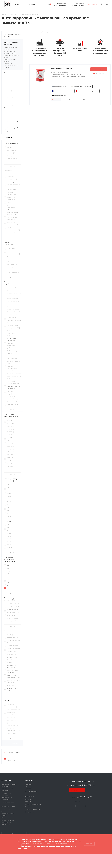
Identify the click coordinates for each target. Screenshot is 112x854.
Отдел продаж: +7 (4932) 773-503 (81, 785)
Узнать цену (99, 69)
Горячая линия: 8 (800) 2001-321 (81, 781)
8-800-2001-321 (60, 5)
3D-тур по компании (31, 791)
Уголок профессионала (32, 809)
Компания (29, 780)
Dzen (85, 806)
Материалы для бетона (13, 98)
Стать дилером (29, 794)
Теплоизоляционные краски (11, 114)
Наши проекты (29, 796)
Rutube (75, 806)
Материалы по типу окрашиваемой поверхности (13, 129)
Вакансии (28, 801)
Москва (22, 833)
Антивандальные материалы (10, 82)
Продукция (6, 780)
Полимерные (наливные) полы (13, 90)
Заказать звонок (77, 790)
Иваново (5, 833)
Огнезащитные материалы (9, 74)
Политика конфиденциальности (76, 801)
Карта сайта (5, 846)
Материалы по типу (13, 121)
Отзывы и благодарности (33, 804)
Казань (14, 833)
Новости (27, 807)
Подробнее (22, 848)
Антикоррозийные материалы (13, 43)
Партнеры (28, 799)
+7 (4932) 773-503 (76, 5)
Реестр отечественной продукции (12, 35)
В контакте (68, 806)
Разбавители (8, 63)
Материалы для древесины (9, 106)
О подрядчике (29, 812)
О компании (28, 784)
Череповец (32, 833)
